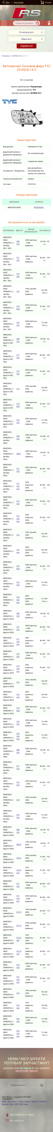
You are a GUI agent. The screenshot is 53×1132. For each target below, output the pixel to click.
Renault (35, 1101)
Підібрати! (26, 45)
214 (17, 291)
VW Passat (23, 1104)
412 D (18, 912)
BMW (4, 1101)
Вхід (7, 2)
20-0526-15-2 (17, 56)
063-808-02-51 (27, 1068)
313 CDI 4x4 (17, 519)
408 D (18, 844)
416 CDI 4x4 (17, 1034)
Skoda (27, 1101)
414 (17, 800)
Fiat (12, 1104)
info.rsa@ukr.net (17, 1120)
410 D (18, 858)
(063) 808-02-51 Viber (22, 1114)
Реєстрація (18, 2)
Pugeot (43, 1101)
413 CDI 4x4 (17, 980)
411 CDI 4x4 (17, 898)
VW (16, 1104)
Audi (21, 1101)
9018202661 (39, 207)
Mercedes (12, 1101)
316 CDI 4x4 (17, 600)
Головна (5, 56)
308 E (18, 454)
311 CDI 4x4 (17, 486)
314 (17, 535)
